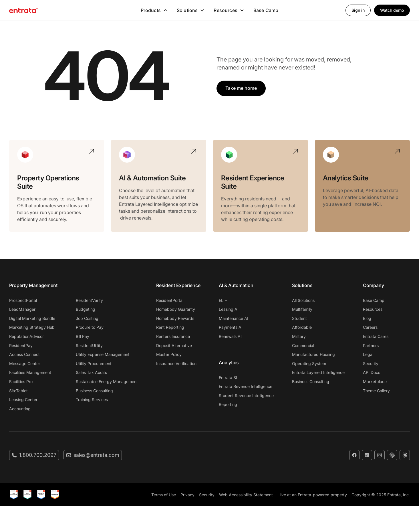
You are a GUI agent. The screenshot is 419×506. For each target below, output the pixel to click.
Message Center (24, 363)
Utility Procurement (94, 363)
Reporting (228, 404)
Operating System (309, 363)
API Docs (371, 372)
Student (299, 318)
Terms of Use (163, 494)
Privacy (187, 494)
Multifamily (302, 309)
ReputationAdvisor (26, 336)
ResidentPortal (169, 300)
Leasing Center (23, 399)
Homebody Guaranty (175, 309)
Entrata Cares (375, 336)
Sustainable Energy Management (107, 381)
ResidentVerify (89, 300)
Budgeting (85, 309)
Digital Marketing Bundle (32, 318)
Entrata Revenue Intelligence (245, 386)
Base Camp (265, 10)
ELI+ (223, 300)
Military (299, 336)
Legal (368, 354)
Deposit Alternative (174, 345)
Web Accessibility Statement (246, 494)
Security (370, 363)
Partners (371, 345)
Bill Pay (82, 336)
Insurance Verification (176, 363)
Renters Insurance (173, 336)
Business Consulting (94, 390)
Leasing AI (229, 309)
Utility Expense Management (103, 354)
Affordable (302, 327)
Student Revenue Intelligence (246, 395)
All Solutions (303, 300)
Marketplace (375, 381)
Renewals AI (230, 336)
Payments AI (231, 327)
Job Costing (87, 318)
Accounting (20, 408)
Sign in (358, 10)
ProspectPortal (23, 300)
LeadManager (22, 309)
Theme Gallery (376, 390)
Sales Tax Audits (91, 372)
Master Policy (169, 354)
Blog (367, 318)
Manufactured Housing (313, 354)
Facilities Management (30, 372)
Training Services (92, 399)
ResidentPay (21, 345)
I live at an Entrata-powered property (312, 494)
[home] (51, 10)
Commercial (303, 345)
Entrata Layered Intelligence (318, 372)
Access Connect (24, 354)
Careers (370, 327)
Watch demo (392, 10)
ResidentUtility (89, 345)
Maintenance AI (233, 318)
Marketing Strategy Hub (32, 327)
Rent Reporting (170, 327)
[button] (154, 10)
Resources (372, 309)
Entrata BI (228, 377)
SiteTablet (18, 390)
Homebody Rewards (175, 318)
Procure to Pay (90, 327)
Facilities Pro (21, 381)
